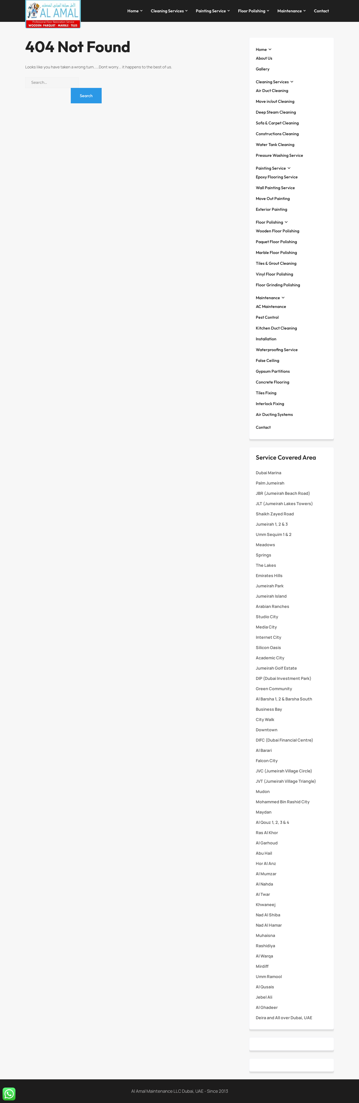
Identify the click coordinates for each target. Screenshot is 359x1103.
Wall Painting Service (275, 187)
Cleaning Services (167, 10)
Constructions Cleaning (277, 133)
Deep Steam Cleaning (276, 112)
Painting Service (211, 10)
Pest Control (267, 317)
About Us (264, 58)
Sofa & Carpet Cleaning (277, 122)
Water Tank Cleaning (275, 144)
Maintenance (289, 10)
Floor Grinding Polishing (278, 284)
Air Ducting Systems (274, 414)
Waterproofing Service (277, 349)
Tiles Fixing (266, 392)
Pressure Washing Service (279, 155)
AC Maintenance (271, 306)
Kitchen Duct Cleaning (276, 328)
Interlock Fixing (270, 403)
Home (133, 10)
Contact (321, 10)
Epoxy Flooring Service (277, 176)
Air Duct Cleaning (272, 90)
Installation (266, 338)
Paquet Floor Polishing (276, 241)
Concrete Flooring (272, 382)
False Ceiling (267, 360)
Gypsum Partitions (273, 371)
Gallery (262, 68)
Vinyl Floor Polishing (274, 274)
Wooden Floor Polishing (277, 230)
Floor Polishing (251, 10)
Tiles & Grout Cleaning (276, 263)
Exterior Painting (271, 209)
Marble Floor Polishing (276, 252)
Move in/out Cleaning (275, 101)
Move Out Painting (273, 198)
